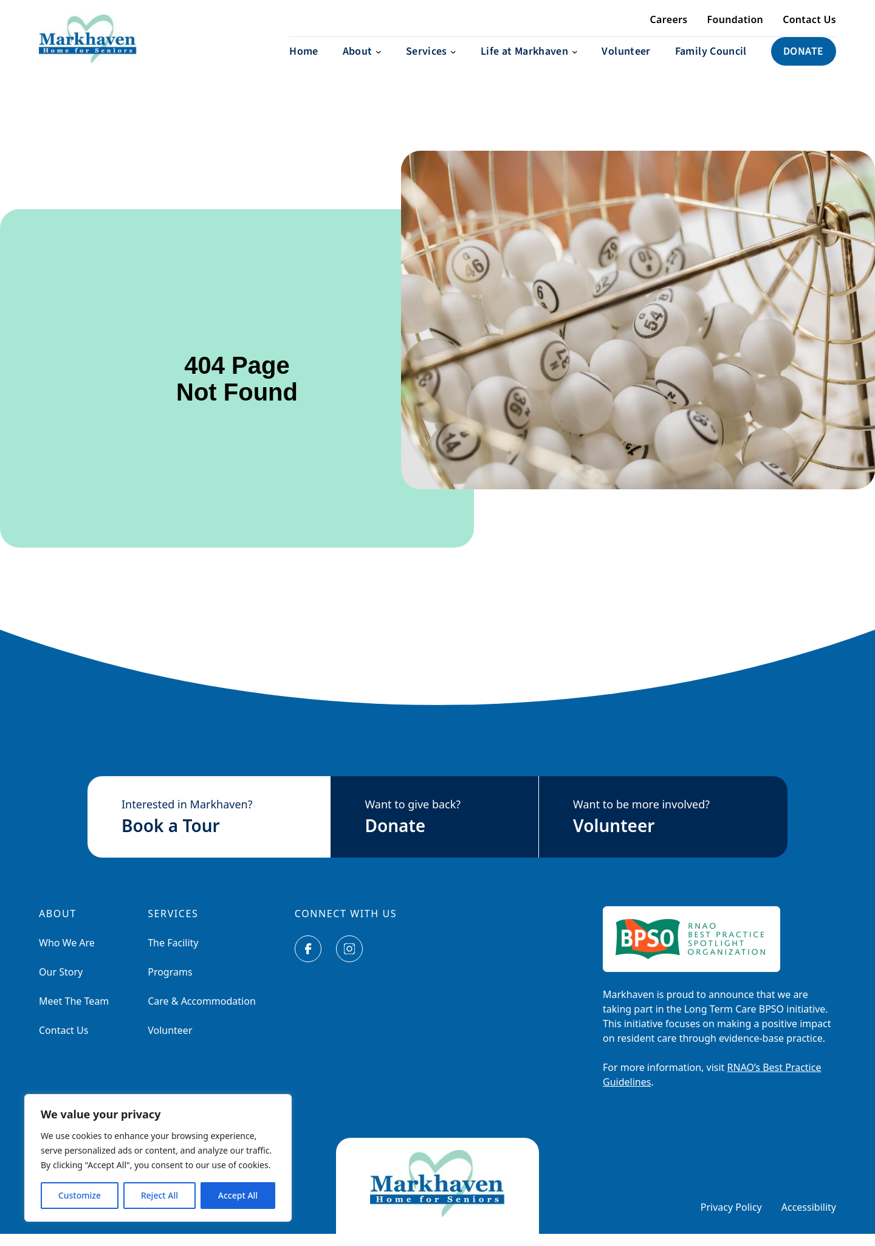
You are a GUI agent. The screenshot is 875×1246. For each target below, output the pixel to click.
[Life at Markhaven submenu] (529, 63)
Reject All (159, 1195)
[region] (158, 1158)
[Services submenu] (431, 63)
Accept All (238, 1195)
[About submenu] (362, 63)
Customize (79, 1195)
